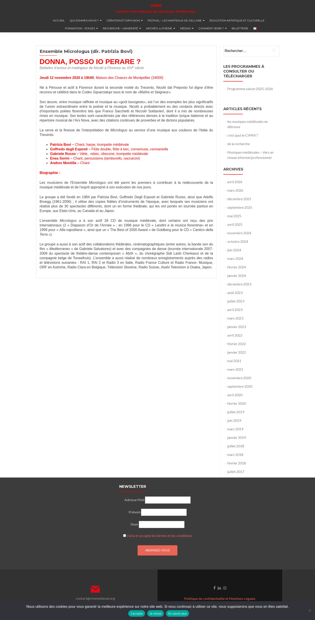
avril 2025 (234, 224)
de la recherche (238, 144)
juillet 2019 (235, 412)
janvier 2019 (236, 437)
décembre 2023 (239, 284)
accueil (59, 20)
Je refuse (155, 613)
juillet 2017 (235, 471)
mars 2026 (235, 190)
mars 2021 (235, 369)
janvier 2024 (236, 275)
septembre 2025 (239, 207)
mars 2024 (235, 258)
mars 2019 (235, 429)
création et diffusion (123, 20)
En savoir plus (177, 613)
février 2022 (236, 344)
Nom (134, 524)
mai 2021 (234, 361)
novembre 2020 (239, 378)
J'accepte (136, 613)
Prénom (134, 512)
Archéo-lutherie (159, 28)
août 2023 (235, 292)
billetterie (240, 28)
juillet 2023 (235, 301)
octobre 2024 (237, 241)
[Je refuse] (309, 610)
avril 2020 (234, 395)
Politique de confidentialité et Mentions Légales (220, 598)
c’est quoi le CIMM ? (242, 135)
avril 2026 (234, 182)
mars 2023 (235, 318)
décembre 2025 (239, 199)
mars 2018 (235, 454)
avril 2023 (234, 309)
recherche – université (120, 28)
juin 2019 (234, 420)
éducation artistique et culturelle (237, 20)
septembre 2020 (239, 386)
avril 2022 (234, 335)
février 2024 (236, 267)
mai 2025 (234, 216)
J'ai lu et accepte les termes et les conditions (159, 535)
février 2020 (236, 403)
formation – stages (80, 28)
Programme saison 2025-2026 (250, 89)
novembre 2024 (239, 233)
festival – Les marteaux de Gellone (175, 20)
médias (185, 28)
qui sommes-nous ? (84, 20)
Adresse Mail (134, 500)
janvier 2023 (236, 327)
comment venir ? (211, 28)
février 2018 (236, 463)
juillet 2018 (235, 446)
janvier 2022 (236, 352)
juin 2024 (234, 250)
